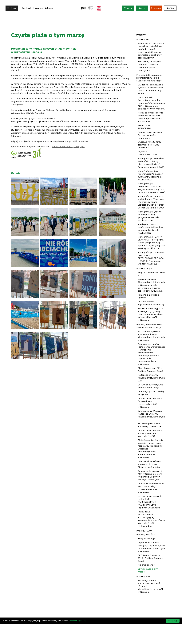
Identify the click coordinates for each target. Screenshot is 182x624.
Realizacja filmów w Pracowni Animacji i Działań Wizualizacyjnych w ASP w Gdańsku (151, 586)
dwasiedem (137, 614)
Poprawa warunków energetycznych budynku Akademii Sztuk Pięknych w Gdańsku (151, 546)
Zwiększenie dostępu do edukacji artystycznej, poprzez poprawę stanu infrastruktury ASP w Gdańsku (150, 314)
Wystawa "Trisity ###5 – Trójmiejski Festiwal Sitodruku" (150, 145)
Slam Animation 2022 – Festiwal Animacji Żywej (151, 370)
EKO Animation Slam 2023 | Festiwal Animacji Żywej (150, 558)
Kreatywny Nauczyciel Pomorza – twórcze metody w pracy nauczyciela (149, 66)
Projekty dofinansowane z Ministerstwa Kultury (149, 326)
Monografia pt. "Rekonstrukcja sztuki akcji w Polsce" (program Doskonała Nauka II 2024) (151, 188)
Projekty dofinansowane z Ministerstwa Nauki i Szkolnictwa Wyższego (149, 78)
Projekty (141, 34)
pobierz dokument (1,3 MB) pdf (68, 146)
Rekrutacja (156, 8)
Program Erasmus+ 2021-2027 (151, 274)
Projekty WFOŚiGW (146, 534)
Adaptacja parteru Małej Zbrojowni (151, 393)
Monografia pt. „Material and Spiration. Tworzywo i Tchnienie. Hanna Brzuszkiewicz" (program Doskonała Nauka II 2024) (151, 202)
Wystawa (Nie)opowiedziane (151, 153)
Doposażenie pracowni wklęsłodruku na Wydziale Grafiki (150, 433)
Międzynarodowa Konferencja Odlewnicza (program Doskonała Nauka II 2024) (150, 229)
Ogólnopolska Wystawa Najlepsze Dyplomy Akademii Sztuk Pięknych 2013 (151, 415)
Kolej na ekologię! (147, 538)
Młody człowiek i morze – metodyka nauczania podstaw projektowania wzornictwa (151, 117)
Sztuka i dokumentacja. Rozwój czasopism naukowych (150, 135)
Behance (49, 7)
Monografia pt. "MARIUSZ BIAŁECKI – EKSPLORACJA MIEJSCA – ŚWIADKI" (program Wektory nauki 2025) (151, 258)
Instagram (38, 7)
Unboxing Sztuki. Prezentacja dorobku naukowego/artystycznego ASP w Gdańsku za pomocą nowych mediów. (151, 103)
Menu (13, 8)
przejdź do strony (78, 141)
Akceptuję (172, 621)
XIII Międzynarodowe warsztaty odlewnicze (149, 425)
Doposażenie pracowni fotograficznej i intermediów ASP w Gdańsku (150, 402)
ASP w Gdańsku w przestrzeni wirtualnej (151, 303)
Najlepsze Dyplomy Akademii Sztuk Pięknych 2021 (151, 378)
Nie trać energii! (146, 565)
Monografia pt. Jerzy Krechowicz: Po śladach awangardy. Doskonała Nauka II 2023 (150, 176)
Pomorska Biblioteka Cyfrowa (148, 296)
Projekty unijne (144, 268)
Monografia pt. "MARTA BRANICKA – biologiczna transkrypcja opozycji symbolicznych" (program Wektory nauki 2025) (151, 243)
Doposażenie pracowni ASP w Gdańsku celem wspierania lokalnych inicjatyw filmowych (150, 475)
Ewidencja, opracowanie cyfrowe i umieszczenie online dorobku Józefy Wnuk (150, 89)
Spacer (142, 8)
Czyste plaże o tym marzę (148, 570)
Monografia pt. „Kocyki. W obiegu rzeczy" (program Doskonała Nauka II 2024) (150, 216)
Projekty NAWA (144, 530)
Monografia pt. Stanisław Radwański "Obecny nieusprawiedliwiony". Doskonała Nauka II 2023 (151, 163)
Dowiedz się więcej (77, 621)
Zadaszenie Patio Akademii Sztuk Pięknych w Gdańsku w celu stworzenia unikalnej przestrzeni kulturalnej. (151, 285)
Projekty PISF (143, 576)
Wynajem (129, 8)
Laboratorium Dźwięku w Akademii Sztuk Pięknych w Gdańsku (150, 464)
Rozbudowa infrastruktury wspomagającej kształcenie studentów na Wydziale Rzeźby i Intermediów (151, 518)
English (170, 8)
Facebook (26, 7)
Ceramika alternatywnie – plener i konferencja (151, 386)
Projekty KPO (143, 39)
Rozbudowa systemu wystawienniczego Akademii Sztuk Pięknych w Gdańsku (151, 335)
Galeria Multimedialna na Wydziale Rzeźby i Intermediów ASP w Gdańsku (151, 488)
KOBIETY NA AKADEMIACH (149, 127)
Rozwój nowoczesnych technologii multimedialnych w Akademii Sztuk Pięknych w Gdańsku (149, 502)
